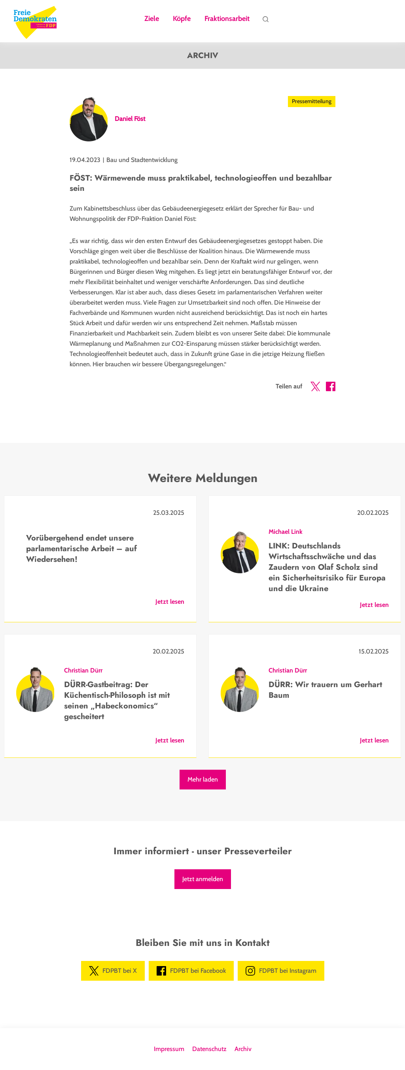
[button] (315, 388)
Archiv (243, 1049)
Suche (265, 21)
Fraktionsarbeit (227, 19)
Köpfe (182, 19)
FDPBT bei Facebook (191, 971)
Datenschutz (209, 1049)
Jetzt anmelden (202, 879)
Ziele (151, 19)
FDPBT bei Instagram (281, 971)
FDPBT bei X (113, 971)
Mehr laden (202, 779)
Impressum (169, 1049)
